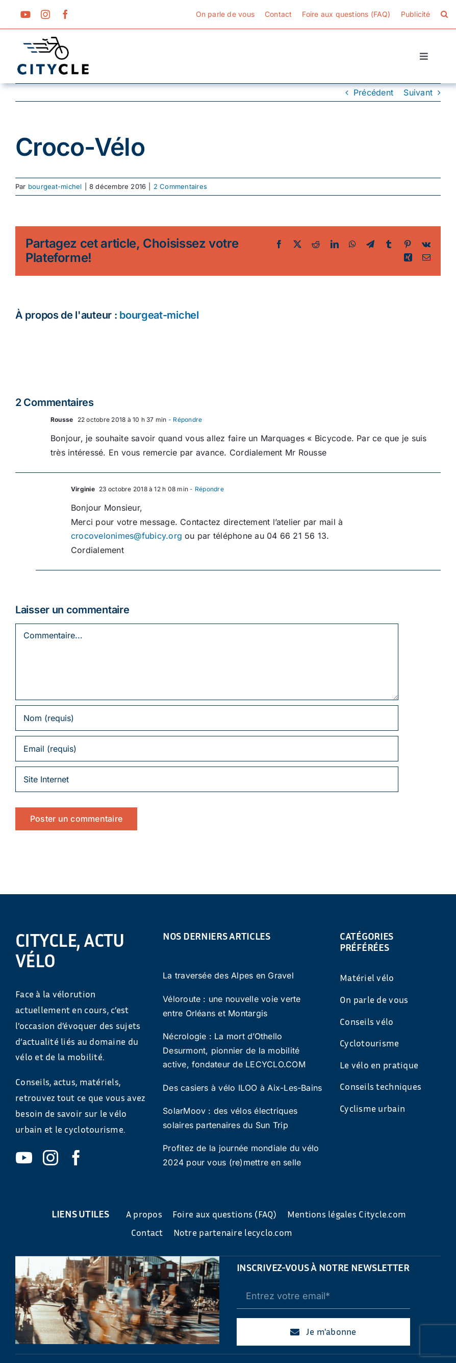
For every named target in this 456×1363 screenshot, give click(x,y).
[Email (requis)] (206, 748)
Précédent (373, 92)
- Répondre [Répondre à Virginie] (206, 489)
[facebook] (65, 14)
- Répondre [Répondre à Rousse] (184, 419)
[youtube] (25, 14)
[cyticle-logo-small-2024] (53, 41)
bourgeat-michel (55, 186)
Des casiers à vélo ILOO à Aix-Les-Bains (242, 1088)
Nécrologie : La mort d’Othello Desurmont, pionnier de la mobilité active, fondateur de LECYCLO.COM (234, 1050)
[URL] (206, 779)
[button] (444, 14)
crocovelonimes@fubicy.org (126, 536)
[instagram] (45, 14)
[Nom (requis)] (206, 718)
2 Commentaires (180, 186)
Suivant (418, 92)
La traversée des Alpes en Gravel (228, 975)
